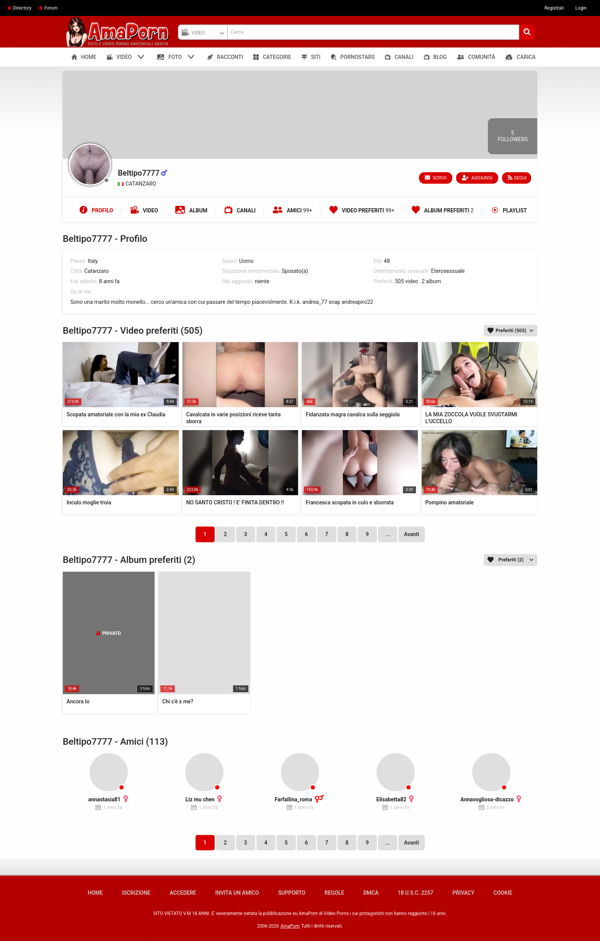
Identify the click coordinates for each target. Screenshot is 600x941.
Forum (51, 8)
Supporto (291, 893)
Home (95, 893)
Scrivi (436, 178)
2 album (431, 281)
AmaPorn (290, 926)
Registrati (554, 8)
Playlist (509, 210)
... (387, 534)
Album (191, 210)
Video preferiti (362, 210)
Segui (517, 178)
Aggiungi (478, 178)
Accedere (183, 893)
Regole (334, 893)
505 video (406, 281)
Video (144, 210)
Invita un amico (237, 893)
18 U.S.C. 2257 (415, 893)
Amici (292, 210)
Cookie (503, 893)
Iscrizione (136, 893)
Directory (22, 8)
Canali (240, 210)
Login (581, 8)
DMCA (370, 893)
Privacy (463, 893)
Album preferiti (443, 210)
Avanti (411, 534)
